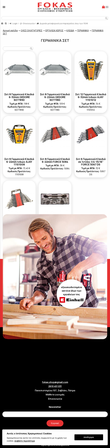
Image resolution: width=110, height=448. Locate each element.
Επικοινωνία (55, 398)
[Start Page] (55, 7)
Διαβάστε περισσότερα (24, 441)
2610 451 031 (55, 386)
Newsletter (55, 406)
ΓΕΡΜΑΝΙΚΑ (83, 30)
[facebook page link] (2, 23)
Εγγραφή (55, 423)
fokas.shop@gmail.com (55, 382)
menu (4, 7)
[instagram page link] (6, 23)
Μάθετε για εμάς (55, 394)
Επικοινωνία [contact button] (27, 23)
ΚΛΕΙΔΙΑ (70, 30)
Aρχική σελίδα (10, 30)
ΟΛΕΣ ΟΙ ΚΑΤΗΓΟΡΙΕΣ (31, 30)
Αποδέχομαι (89, 437)
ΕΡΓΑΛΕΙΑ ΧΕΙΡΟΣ (54, 30)
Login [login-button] (13, 23)
